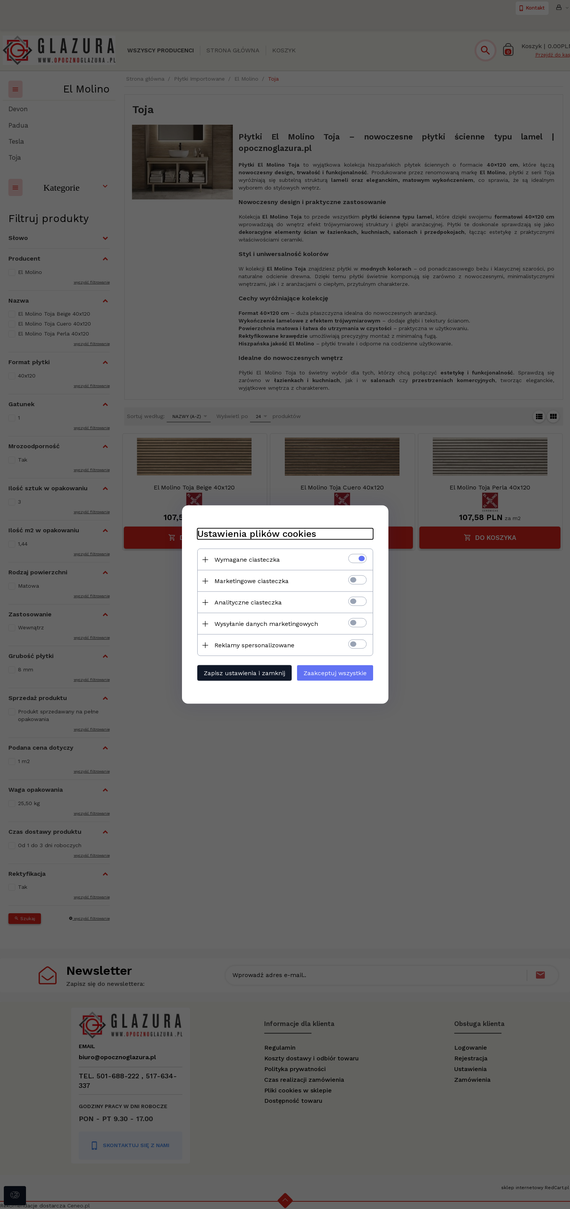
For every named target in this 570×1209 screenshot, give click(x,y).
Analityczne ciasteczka (248, 602)
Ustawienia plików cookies (256, 533)
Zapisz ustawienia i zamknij (244, 673)
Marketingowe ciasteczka (251, 581)
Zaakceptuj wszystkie (335, 673)
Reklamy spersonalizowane (254, 645)
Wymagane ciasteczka (247, 559)
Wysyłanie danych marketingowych (266, 623)
